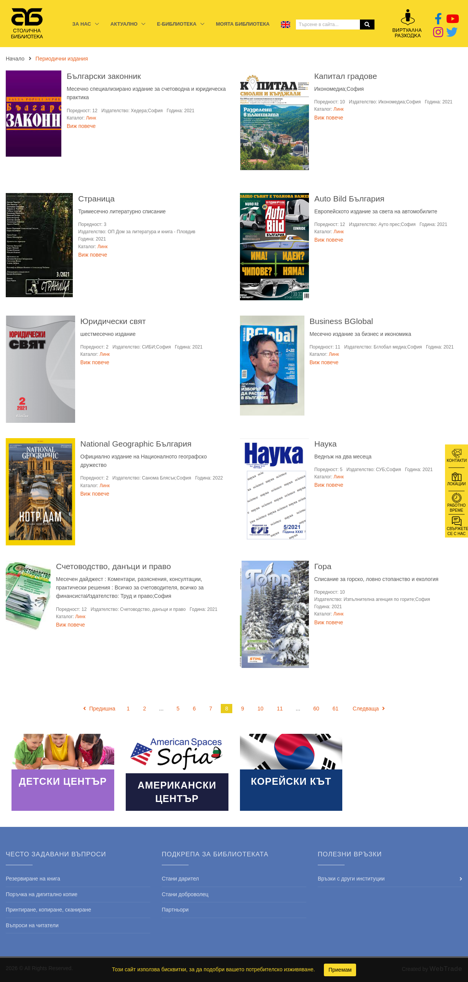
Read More (62, 772)
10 (261, 708)
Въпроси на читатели (32, 925)
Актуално (124, 24)
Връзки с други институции (351, 879)
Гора (323, 566)
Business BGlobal (341, 321)
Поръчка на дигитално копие (41, 894)
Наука (325, 443)
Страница (96, 198)
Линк (91, 118)
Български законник (104, 76)
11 (280, 708)
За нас (82, 24)
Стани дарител (180, 879)
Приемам (340, 970)
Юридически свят (113, 321)
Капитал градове (345, 76)
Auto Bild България (349, 198)
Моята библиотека (242, 24)
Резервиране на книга (33, 879)
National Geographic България (136, 443)
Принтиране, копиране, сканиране (48, 910)
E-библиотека (177, 24)
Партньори (175, 910)
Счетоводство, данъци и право (113, 566)
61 (336, 708)
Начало (15, 59)
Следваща (369, 708)
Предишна (99, 708)
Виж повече (81, 126)
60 (316, 708)
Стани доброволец (185, 894)
